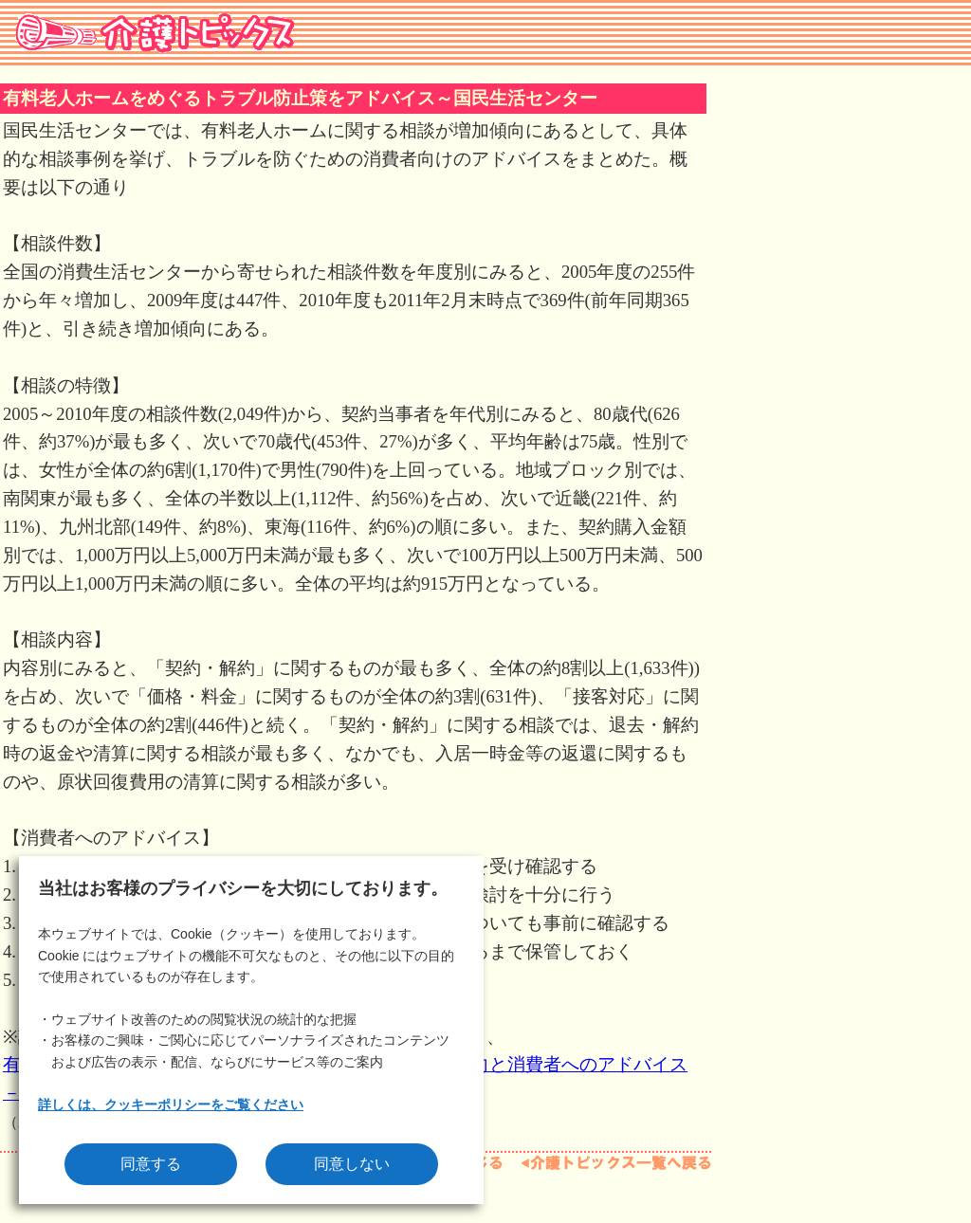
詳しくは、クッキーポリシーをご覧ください (170, 1104)
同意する (150, 1164)
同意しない (352, 1164)
